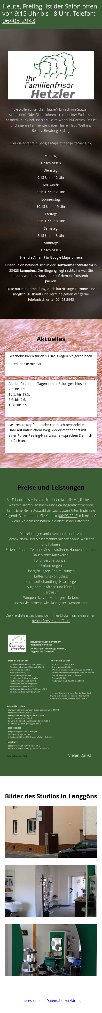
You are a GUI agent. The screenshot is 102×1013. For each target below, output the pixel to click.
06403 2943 (18, 20)
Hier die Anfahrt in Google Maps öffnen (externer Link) (51, 143)
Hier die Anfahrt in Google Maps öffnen (51, 257)
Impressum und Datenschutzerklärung (51, 1000)
